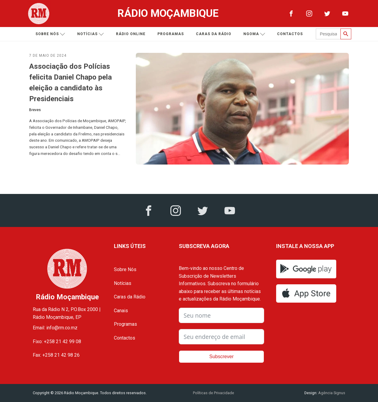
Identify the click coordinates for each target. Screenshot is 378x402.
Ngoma (256, 34)
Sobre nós (52, 34)
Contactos (292, 34)
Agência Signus (331, 393)
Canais (121, 310)
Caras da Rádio (215, 34)
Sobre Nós (125, 269)
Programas (173, 34)
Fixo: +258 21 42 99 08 (57, 341)
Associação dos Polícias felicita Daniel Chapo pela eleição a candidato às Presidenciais (70, 82)
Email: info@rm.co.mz (55, 328)
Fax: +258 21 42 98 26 (56, 355)
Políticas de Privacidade (213, 393)
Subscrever (221, 356)
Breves (35, 110)
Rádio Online (133, 34)
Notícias (92, 34)
